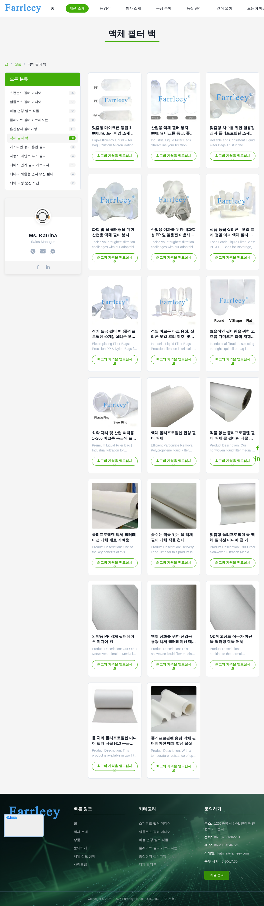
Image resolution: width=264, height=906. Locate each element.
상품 (18, 64)
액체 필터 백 (148, 864)
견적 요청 (224, 8)
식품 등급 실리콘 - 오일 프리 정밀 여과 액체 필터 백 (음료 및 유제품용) (232, 235)
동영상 (105, 8)
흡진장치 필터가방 (152, 856)
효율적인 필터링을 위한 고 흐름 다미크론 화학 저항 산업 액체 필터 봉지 (232, 336)
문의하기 (80, 848)
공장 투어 (163, 8)
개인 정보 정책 (85, 856)
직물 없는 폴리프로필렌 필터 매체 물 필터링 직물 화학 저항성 (232, 438)
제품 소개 (77, 8)
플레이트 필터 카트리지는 (158, 848)
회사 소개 (133, 8)
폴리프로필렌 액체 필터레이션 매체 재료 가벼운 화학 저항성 (114, 540)
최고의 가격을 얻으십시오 (114, 157)
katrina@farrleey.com (233, 853)
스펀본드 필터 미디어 (155, 823)
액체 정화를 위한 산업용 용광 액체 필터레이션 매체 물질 (173, 641)
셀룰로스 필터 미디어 (155, 832)
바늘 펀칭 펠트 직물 (153, 840)
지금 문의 (216, 875)
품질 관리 (194, 8)
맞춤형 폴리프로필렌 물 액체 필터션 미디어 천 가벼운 (232, 540)
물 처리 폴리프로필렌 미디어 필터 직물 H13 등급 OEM (114, 743)
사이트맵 (80, 864)
